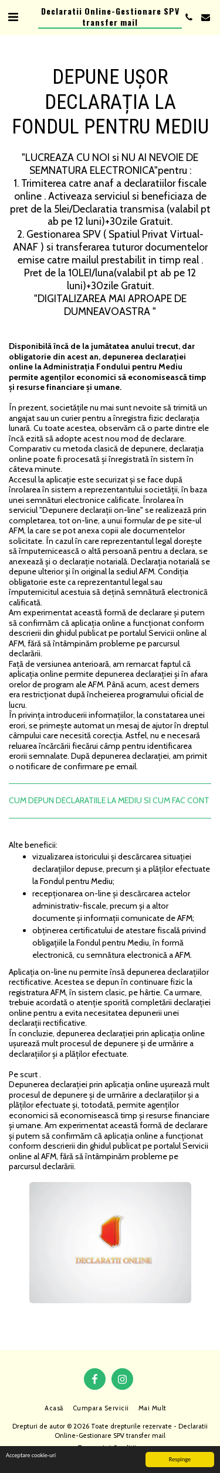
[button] (13, 17)
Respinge (180, 1459)
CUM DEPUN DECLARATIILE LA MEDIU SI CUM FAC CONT (109, 800)
